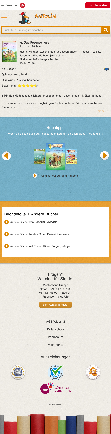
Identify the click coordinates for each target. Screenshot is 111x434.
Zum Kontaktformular (55, 304)
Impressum (55, 337)
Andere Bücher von (33, 222)
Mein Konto (55, 345)
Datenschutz (55, 329)
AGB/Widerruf (55, 321)
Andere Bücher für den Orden (39, 234)
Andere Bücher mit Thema (40, 246)
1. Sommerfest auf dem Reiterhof (58, 175)
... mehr (99, 111)
